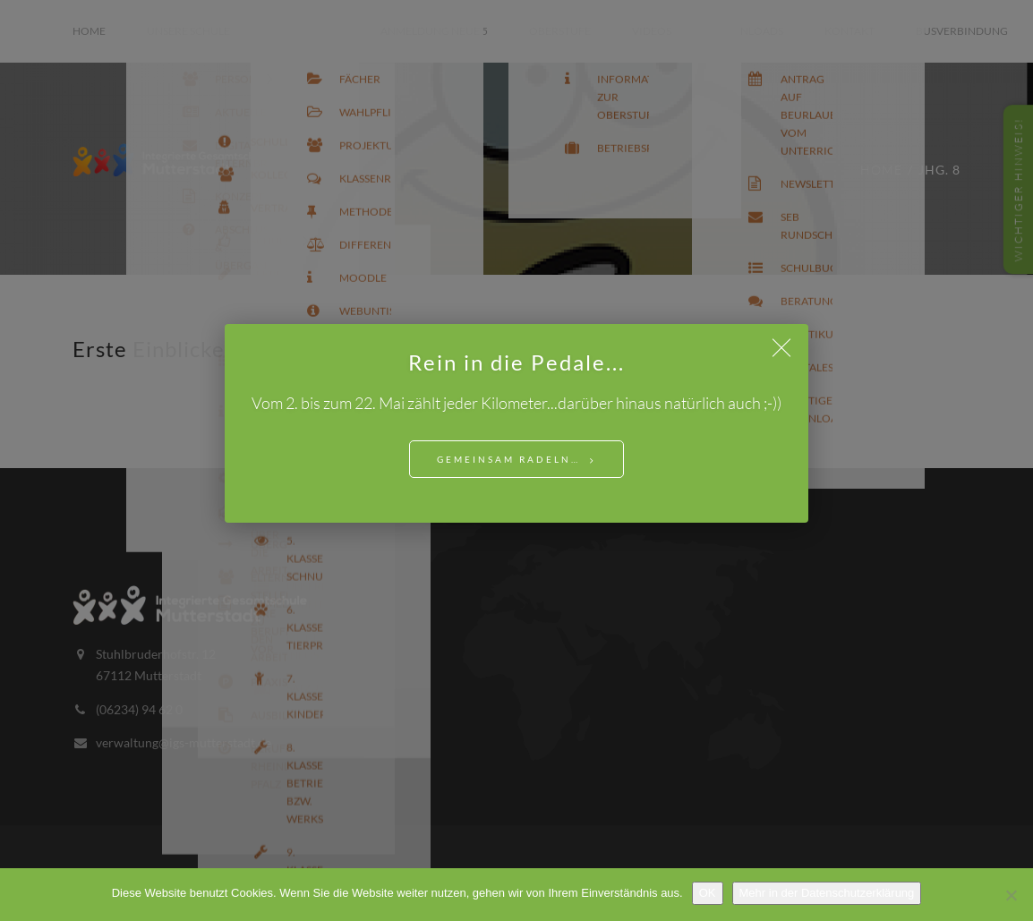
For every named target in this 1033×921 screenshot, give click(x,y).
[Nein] (1011, 895)
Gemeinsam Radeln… (508, 459)
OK (707, 893)
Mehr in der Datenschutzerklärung (827, 893)
